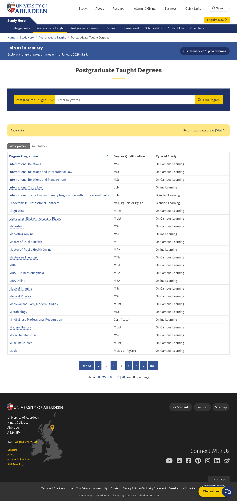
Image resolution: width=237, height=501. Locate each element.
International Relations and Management (37, 179)
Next (154, 365)
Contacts (12, 449)
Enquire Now (217, 20)
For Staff (202, 407)
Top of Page (219, 479)
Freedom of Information (182, 488)
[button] (227, 491)
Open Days (197, 28)
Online (111, 28)
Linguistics (16, 210)
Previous (88, 365)
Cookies (115, 488)
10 (98, 377)
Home (11, 37)
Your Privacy (83, 488)
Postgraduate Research (85, 28)
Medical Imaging (20, 288)
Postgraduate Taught (50, 28)
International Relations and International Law (40, 172)
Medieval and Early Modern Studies (33, 304)
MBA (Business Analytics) (26, 273)
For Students (181, 407)
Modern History (20, 327)
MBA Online (17, 280)
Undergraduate (20, 28)
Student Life (176, 28)
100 (116, 377)
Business (172, 8)
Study (85, 8)
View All (221, 130)
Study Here (16, 20)
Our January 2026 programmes (204, 51)
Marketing (16, 226)
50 (110, 377)
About (102, 8)
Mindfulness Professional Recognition (35, 319)
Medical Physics (20, 296)
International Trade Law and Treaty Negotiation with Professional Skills (59, 195)
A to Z (10, 454)
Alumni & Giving (147, 8)
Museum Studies (20, 343)
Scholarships (153, 28)
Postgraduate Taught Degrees (90, 37)
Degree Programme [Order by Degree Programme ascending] (59, 156)
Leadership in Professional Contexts (34, 203)
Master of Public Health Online (30, 249)
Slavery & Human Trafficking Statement (144, 488)
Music (13, 350)
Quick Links (195, 8)
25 (104, 377)
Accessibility (100, 488)
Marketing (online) (22, 234)
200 (123, 377)
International (130, 28)
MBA (12, 265)
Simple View (18, 146)
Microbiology (18, 312)
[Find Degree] (209, 99)
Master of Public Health (25, 242)
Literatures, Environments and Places (35, 218)
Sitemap (221, 407)
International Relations (25, 164)
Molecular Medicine (22, 335)
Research (121, 8)
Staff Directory (15, 464)
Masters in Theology (23, 257)
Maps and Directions (18, 459)
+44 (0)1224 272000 (26, 442)
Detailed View (39, 146)
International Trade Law (26, 187)
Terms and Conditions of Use (57, 488)
